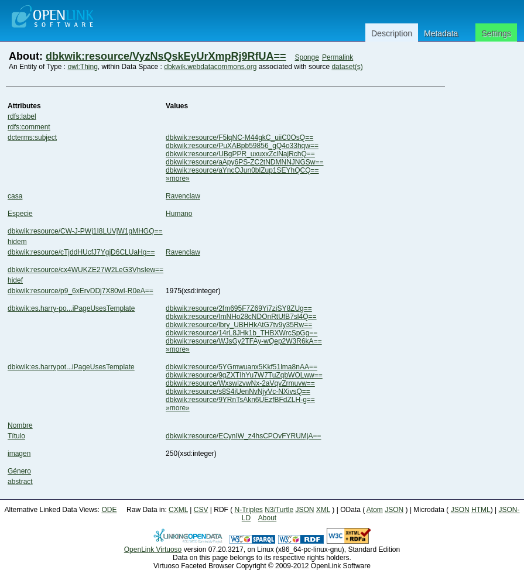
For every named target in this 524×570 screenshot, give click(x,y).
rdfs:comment (29, 127)
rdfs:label (22, 116)
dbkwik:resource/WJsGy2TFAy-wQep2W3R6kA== (244, 341)
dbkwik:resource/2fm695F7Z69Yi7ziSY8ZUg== (239, 308)
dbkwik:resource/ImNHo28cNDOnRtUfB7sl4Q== (241, 317)
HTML (481, 510)
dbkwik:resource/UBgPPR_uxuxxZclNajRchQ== (240, 154)
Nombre (20, 425)
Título (16, 436)
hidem (17, 242)
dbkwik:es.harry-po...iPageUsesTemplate (71, 308)
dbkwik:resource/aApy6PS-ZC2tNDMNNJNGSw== (244, 162)
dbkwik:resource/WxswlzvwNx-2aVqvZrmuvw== (240, 383)
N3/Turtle (279, 510)
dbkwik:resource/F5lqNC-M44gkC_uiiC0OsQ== (239, 137)
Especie (20, 214)
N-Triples (249, 510)
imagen (19, 453)
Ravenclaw (183, 196)
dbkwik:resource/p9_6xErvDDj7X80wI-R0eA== (80, 291)
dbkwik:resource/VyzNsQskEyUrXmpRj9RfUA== (166, 56)
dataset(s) (346, 67)
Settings (496, 33)
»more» (178, 178)
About (267, 518)
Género (19, 471)
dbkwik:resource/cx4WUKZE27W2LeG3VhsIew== (85, 270)
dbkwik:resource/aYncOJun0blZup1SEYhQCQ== (242, 170)
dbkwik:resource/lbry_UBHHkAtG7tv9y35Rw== (239, 325)
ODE (109, 510)
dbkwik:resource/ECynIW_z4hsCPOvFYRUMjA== (243, 436)
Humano (179, 214)
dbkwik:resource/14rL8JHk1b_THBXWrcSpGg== (241, 333)
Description (391, 33)
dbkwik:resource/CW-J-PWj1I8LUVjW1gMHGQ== (85, 231)
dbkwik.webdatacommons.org (210, 67)
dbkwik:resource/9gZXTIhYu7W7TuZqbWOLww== (244, 375)
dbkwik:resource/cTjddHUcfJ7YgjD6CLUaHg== (81, 252)
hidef (15, 280)
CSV (201, 510)
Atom (375, 510)
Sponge (306, 57)
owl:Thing (83, 67)
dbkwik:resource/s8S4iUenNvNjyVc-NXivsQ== (238, 391)
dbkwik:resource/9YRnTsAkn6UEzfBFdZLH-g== (240, 400)
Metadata (441, 33)
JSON (304, 510)
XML (323, 510)
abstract (20, 482)
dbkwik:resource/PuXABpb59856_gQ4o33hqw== (242, 146)
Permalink (337, 57)
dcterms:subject (32, 137)
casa (15, 196)
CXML (178, 510)
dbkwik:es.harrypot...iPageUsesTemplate (71, 367)
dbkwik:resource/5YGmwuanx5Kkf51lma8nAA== (241, 367)
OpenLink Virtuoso (153, 549)
